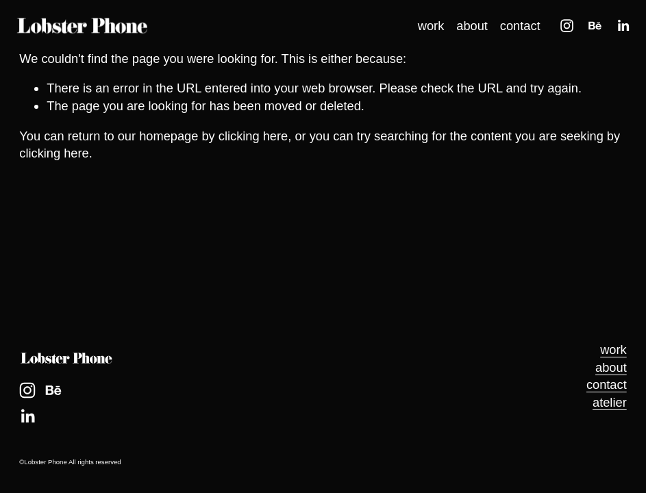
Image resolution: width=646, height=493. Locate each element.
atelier (610, 402)
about (468, 30)
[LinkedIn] (619, 30)
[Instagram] (563, 30)
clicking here (253, 136)
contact (516, 30)
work (427, 30)
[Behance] (591, 30)
